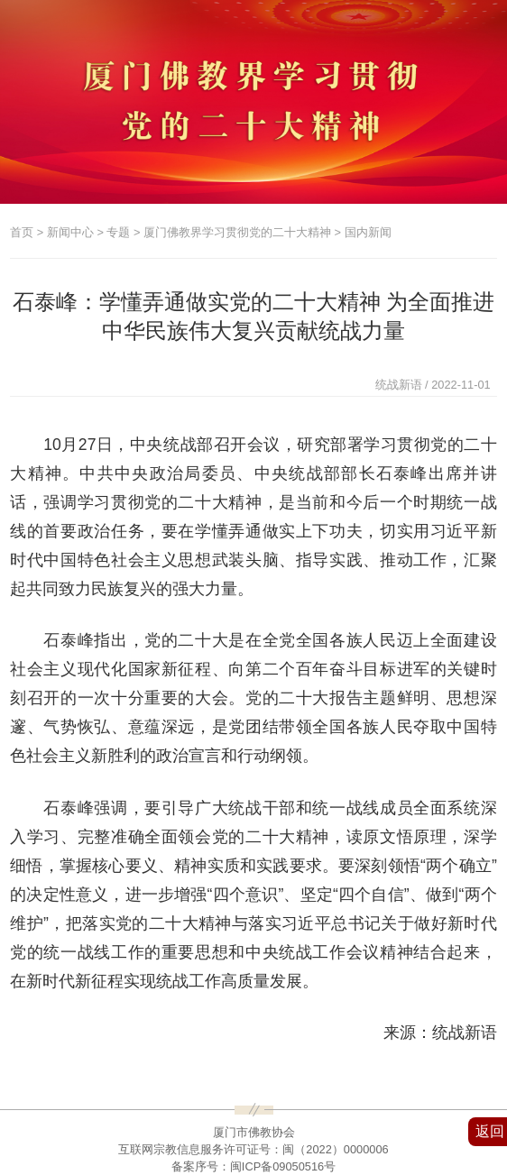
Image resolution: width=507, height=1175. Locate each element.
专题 (118, 232)
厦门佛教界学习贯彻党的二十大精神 (237, 232)
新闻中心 (70, 232)
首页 (21, 232)
